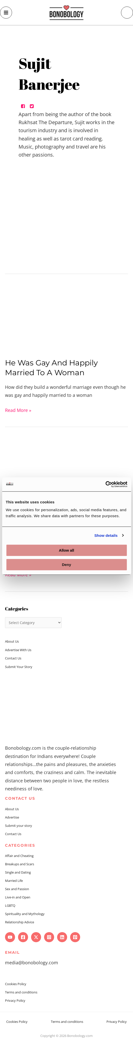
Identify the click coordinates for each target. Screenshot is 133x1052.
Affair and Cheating (19, 855)
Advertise (12, 817)
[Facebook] (23, 937)
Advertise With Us (18, 650)
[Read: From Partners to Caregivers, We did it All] (66, 472)
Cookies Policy (15, 984)
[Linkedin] (62, 937)
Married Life (14, 880)
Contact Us (13, 658)
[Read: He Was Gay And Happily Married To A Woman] (66, 318)
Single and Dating (18, 872)
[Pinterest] (75, 937)
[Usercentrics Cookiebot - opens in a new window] (105, 484)
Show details (106, 535)
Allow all (66, 550)
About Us (12, 641)
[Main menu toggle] (6, 13)
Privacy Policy (15, 1000)
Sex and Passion (17, 889)
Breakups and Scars (19, 864)
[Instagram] (49, 937)
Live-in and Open (17, 897)
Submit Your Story (18, 666)
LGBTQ (10, 905)
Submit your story (18, 825)
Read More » (18, 409)
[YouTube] (10, 937)
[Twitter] (36, 937)
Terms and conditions (21, 992)
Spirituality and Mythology (25, 914)
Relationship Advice (19, 922)
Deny (66, 564)
